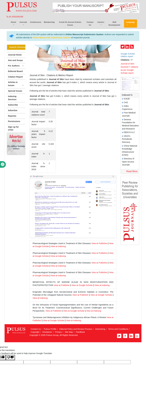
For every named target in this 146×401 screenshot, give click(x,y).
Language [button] (130, 22)
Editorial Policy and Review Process (75, 329)
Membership (49, 22)
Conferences (35, 22)
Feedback (80, 332)
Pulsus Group (52, 335)
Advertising (100, 329)
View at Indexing (58, 246)
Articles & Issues (16, 84)
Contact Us (90, 23)
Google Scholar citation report (128, 55)
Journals (23, 22)
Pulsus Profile (50, 329)
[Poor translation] (10, 357)
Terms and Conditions (118, 329)
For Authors (16, 65)
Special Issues (15, 91)
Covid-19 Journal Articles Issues (70, 23)
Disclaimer (47, 332)
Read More (132, 171)
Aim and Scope (15, 60)
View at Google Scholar (82, 285)
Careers (100, 22)
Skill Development (114, 23)
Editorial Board (15, 71)
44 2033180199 (15, 17)
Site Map (69, 332)
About (13, 22)
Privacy (58, 332)
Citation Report (15, 77)
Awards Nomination (17, 47)
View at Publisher (99, 243)
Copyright (35, 332)
